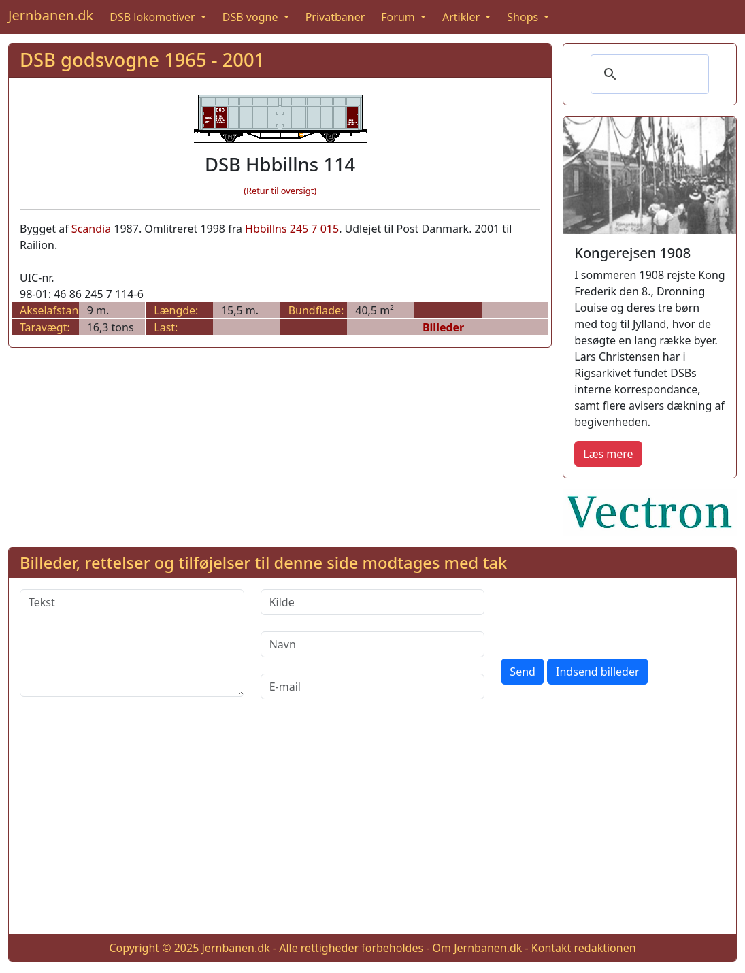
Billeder (443, 327)
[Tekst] (132, 643)
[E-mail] (373, 686)
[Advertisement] (372, 827)
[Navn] (373, 644)
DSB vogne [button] (251, 17)
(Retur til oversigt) (280, 190)
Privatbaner (335, 17)
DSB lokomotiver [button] (154, 17)
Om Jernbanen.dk (478, 947)
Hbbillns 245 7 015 (292, 228)
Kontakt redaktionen (583, 947)
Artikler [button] (462, 17)
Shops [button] (524, 17)
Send (522, 671)
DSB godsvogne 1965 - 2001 (142, 59)
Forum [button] (399, 17)
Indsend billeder (597, 671)
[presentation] (604, 615)
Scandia (91, 228)
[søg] (647, 74)
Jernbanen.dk (50, 15)
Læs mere (608, 453)
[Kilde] (373, 602)
